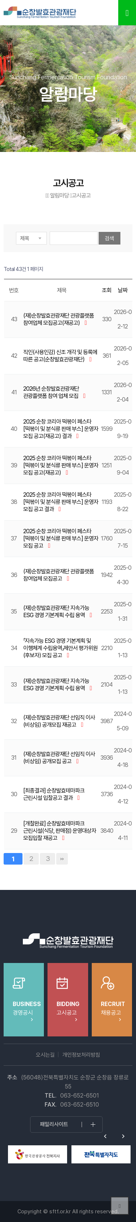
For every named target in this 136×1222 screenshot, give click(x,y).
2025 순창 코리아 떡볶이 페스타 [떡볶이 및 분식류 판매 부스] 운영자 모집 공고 (60, 538)
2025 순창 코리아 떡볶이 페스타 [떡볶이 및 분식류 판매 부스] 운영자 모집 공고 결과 (60, 502)
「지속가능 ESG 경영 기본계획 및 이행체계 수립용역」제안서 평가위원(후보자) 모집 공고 (60, 648)
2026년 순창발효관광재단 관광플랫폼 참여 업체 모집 (51, 392)
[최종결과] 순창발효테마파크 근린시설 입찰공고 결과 (54, 794)
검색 (109, 238)
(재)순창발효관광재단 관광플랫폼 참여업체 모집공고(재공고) (58, 319)
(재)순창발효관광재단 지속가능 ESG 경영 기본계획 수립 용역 (56, 611)
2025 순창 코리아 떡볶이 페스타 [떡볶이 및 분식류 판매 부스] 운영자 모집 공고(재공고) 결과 (60, 429)
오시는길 (45, 1055)
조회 (106, 290)
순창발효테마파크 (40, 12)
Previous (105, 1136)
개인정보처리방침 (81, 1055)
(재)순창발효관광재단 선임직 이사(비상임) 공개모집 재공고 (59, 721)
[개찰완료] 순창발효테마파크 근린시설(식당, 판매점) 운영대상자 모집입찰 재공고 (59, 830)
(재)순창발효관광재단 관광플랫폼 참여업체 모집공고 (58, 575)
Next (123, 1136)
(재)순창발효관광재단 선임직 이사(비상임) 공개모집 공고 (59, 758)
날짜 (122, 290)
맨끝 (62, 859)
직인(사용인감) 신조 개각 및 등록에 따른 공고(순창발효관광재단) (60, 356)
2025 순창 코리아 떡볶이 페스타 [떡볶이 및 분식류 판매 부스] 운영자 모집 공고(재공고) (60, 465)
